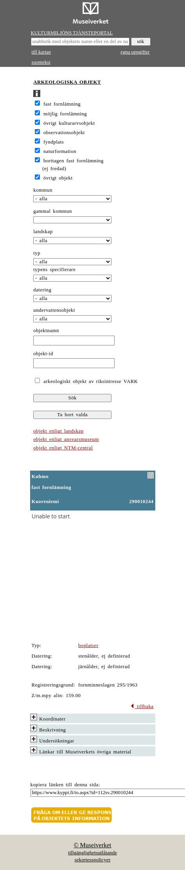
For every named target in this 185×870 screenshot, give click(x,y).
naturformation (59, 151)
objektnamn (46, 330)
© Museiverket (92, 845)
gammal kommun (52, 211)
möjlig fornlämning (65, 114)
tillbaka (141, 706)
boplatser (88, 645)
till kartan (41, 52)
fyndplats (53, 142)
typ (36, 253)
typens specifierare (54, 269)
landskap (43, 231)
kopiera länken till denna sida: (65, 784)
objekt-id (43, 353)
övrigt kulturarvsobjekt (69, 123)
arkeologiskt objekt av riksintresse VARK (89, 381)
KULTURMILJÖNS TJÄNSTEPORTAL (72, 33)
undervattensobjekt (54, 310)
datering (42, 290)
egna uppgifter (134, 52)
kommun (42, 190)
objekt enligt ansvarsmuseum (66, 439)
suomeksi (41, 62)
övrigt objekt (57, 178)
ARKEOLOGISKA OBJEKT (67, 82)
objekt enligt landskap (58, 431)
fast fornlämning (62, 104)
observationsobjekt (64, 132)
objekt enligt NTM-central (63, 448)
